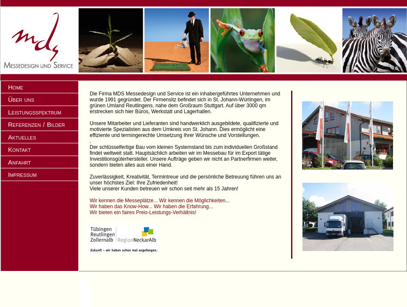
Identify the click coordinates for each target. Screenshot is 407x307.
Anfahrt (19, 162)
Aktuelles (22, 137)
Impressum (22, 174)
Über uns (21, 99)
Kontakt (19, 149)
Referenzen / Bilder (36, 124)
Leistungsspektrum (34, 112)
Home (15, 87)
